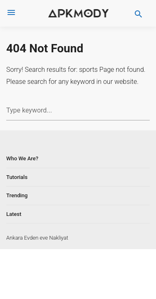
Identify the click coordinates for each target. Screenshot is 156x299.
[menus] (11, 13)
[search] (138, 13)
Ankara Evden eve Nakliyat (37, 238)
